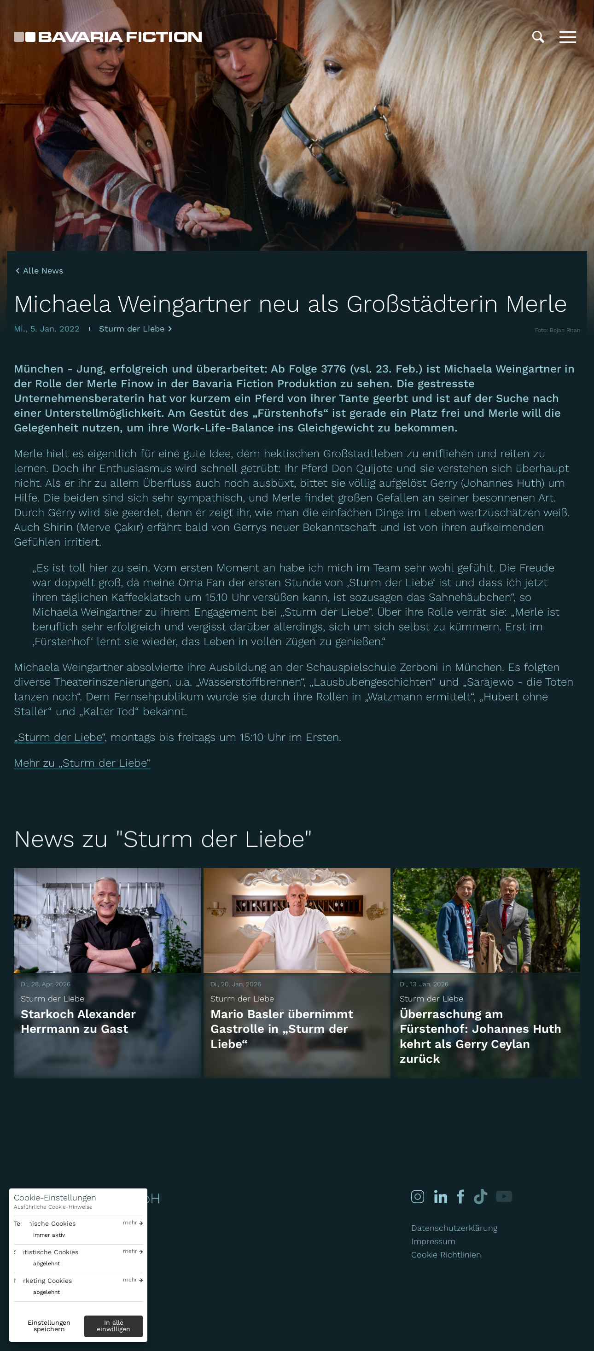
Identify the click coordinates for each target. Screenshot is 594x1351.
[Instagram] (417, 1196)
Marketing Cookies (43, 1280)
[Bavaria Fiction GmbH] (108, 37)
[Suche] (538, 36)
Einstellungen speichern (49, 1326)
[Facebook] (459, 1196)
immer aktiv (49, 1235)
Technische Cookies (45, 1223)
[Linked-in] (440, 1196)
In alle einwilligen (113, 1326)
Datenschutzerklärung (454, 1228)
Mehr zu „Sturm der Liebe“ (82, 763)
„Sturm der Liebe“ (59, 737)
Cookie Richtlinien (446, 1254)
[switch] (39, 1235)
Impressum (433, 1241)
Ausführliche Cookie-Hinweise (53, 1207)
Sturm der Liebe (131, 328)
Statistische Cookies (46, 1252)
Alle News (43, 270)
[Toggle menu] (567, 36)
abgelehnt (46, 1263)
